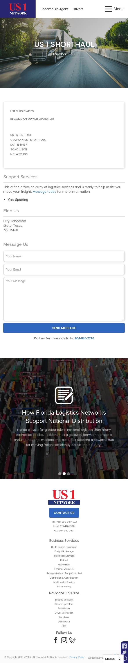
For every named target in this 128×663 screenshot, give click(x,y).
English (110, 658)
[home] (18, 9)
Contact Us (64, 513)
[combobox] (113, 658)
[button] (115, 9)
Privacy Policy (76, 657)
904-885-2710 (84, 338)
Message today (44, 191)
